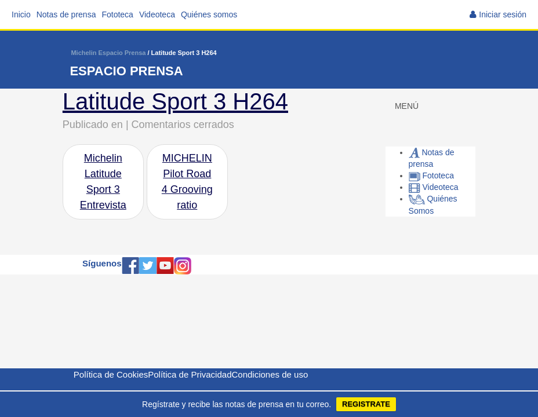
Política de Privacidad (189, 374)
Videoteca (157, 14)
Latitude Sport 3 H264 (175, 101)
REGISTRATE (366, 404)
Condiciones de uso (269, 374)
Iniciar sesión (502, 14)
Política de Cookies (111, 374)
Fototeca (117, 14)
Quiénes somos (209, 14)
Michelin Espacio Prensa (108, 52)
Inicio (21, 14)
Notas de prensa (66, 14)
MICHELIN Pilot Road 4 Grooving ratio (187, 181)
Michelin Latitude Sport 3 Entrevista (103, 181)
